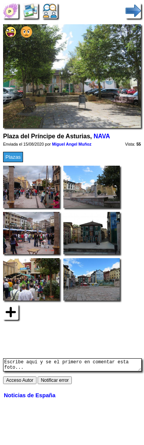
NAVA (102, 136)
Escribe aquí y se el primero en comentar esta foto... (72, 366)
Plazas (13, 157)
